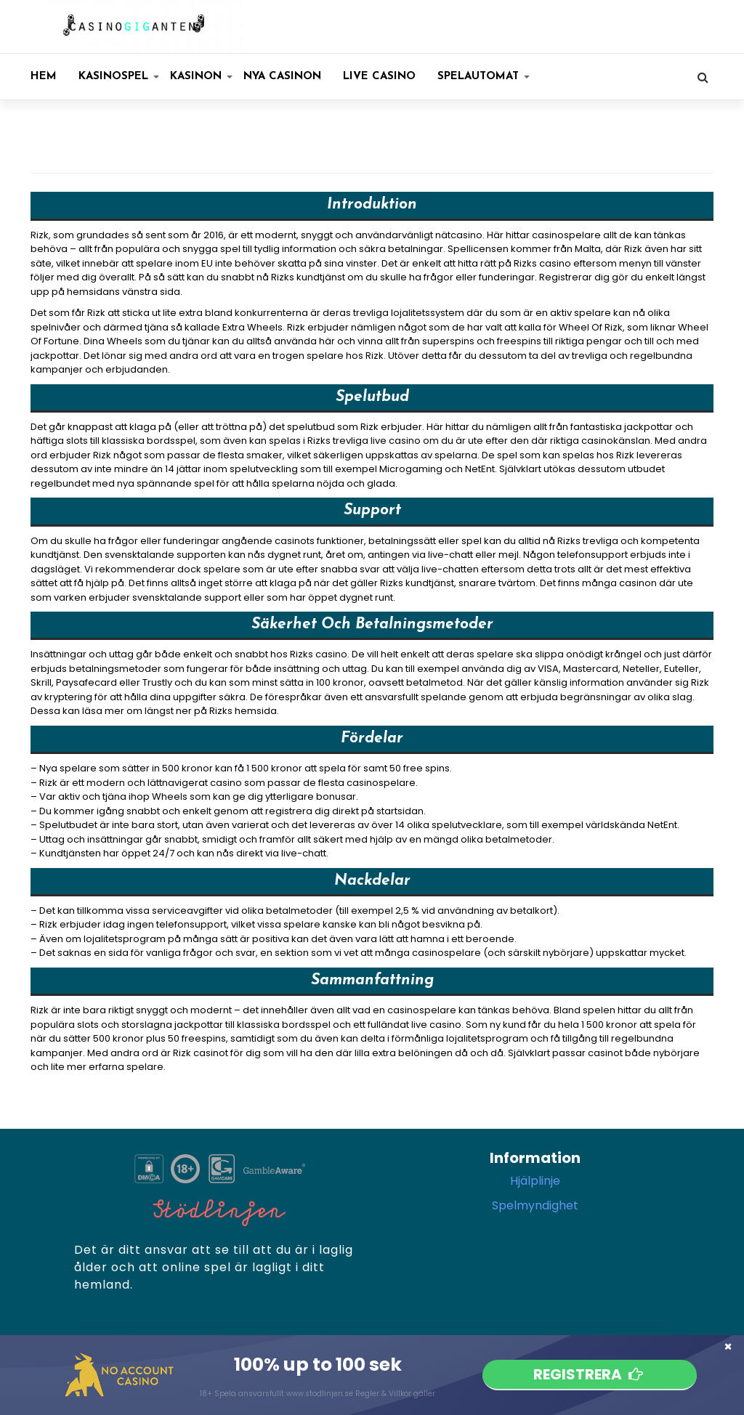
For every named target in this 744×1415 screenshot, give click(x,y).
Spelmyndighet (535, 1205)
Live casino (379, 76)
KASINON (201, 76)
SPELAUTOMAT (483, 76)
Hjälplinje (535, 1180)
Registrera (589, 1374)
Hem (44, 76)
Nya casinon (282, 76)
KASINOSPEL (118, 76)
